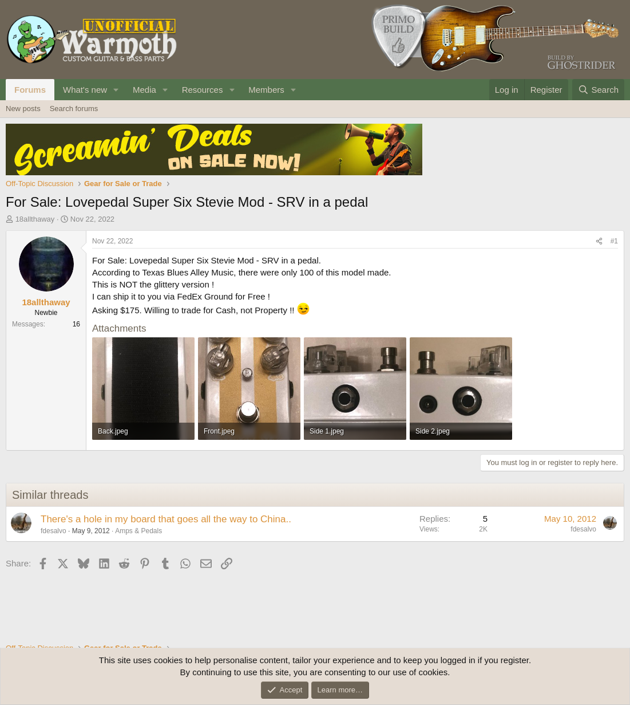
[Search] (598, 89)
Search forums (74, 108)
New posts (23, 108)
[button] (116, 89)
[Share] (599, 241)
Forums (30, 89)
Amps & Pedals (138, 531)
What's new (85, 89)
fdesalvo (53, 531)
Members (266, 89)
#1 (614, 241)
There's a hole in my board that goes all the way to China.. (166, 519)
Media (144, 89)
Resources (202, 89)
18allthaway (35, 219)
